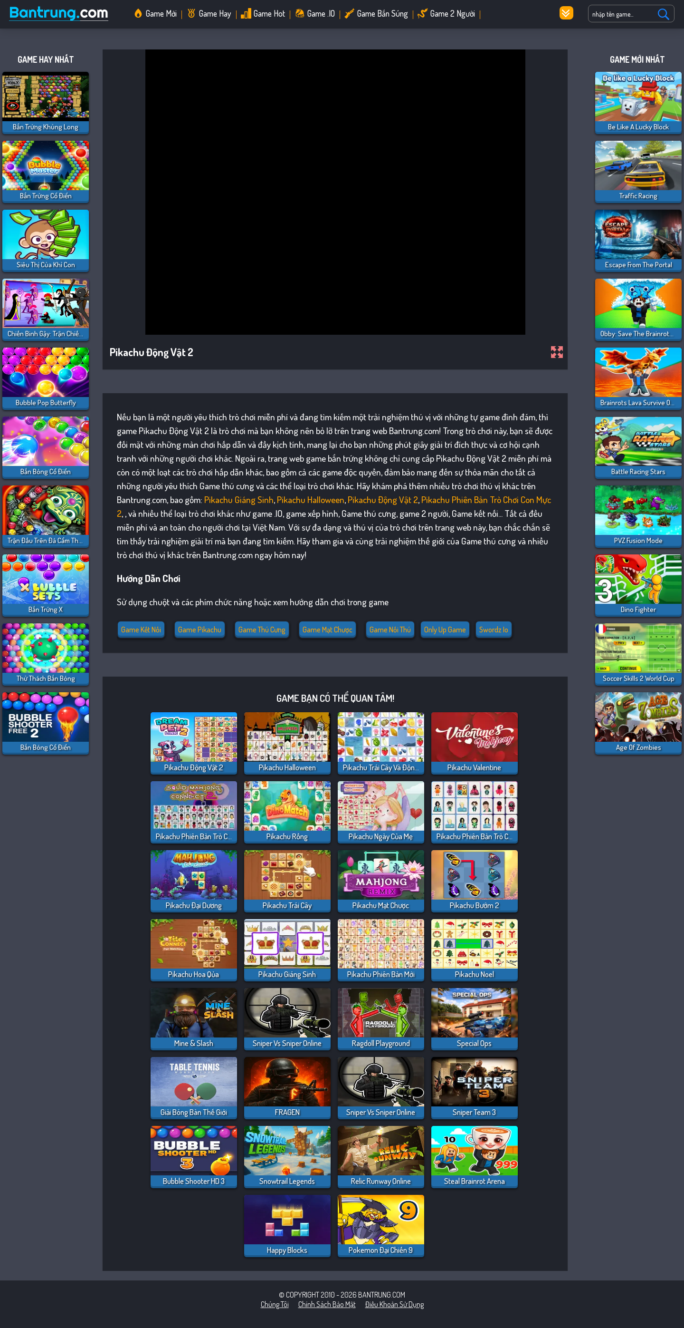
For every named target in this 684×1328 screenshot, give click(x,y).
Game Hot (269, 13)
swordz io (493, 629)
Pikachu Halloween (310, 499)
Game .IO (321, 13)
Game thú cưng (261, 629)
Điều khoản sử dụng (394, 1304)
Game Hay (215, 13)
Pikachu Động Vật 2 (383, 499)
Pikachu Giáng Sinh (239, 499)
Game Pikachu (199, 629)
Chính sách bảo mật (327, 1304)
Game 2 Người (452, 13)
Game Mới (161, 13)
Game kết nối (141, 629)
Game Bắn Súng (382, 13)
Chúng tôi (275, 1304)
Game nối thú (390, 629)
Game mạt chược (327, 629)
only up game (445, 629)
